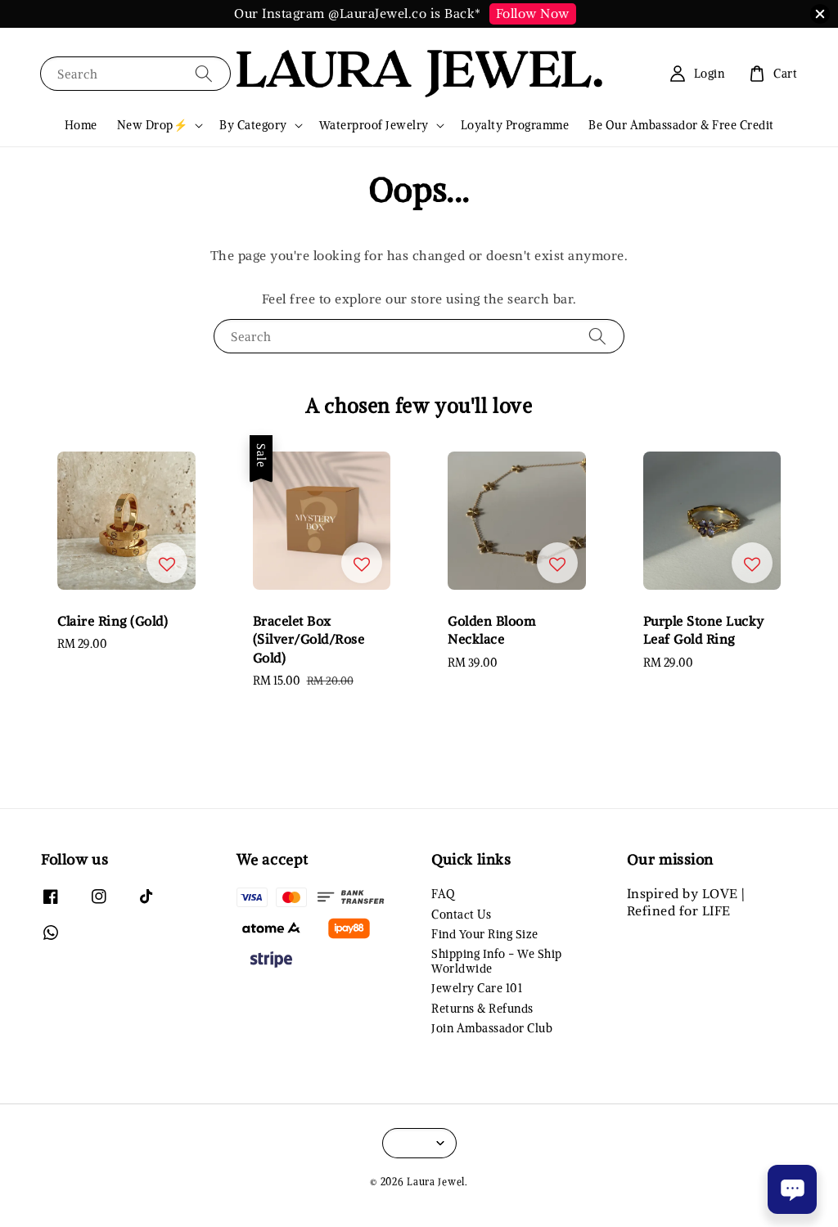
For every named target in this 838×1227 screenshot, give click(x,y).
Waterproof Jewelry (374, 125)
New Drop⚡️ (152, 125)
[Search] (204, 73)
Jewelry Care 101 (476, 988)
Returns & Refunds (482, 1008)
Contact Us (461, 914)
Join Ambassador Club (491, 1028)
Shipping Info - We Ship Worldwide (496, 961)
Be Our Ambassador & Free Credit (681, 125)
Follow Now (533, 13)
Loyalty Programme (515, 125)
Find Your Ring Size (484, 934)
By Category (253, 125)
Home (81, 125)
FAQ (443, 894)
